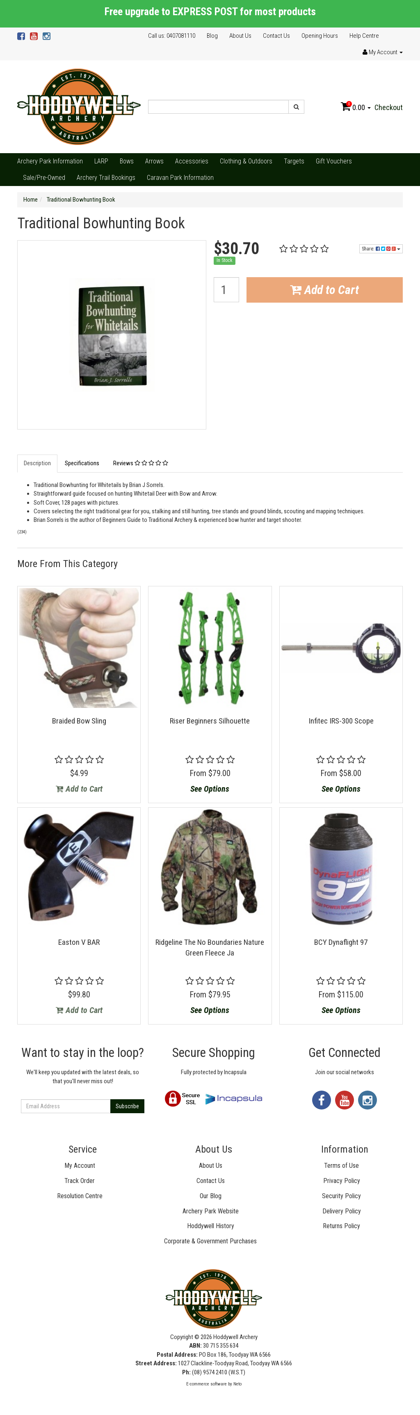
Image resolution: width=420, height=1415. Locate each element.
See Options (209, 789)
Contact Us (276, 35)
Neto (237, 1384)
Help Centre (364, 35)
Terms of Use (341, 1165)
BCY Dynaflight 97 (341, 942)
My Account (79, 1165)
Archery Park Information (50, 161)
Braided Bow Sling (79, 721)
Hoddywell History (210, 1226)
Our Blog (210, 1196)
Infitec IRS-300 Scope (341, 721)
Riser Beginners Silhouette (210, 721)
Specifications (82, 463)
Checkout (388, 107)
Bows (127, 161)
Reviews (140, 463)
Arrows (154, 161)
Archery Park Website (211, 1211)
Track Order (79, 1181)
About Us (240, 35)
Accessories (191, 161)
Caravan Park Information (180, 177)
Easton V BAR (79, 942)
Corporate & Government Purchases (210, 1241)
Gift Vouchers (334, 161)
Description (37, 463)
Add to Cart (324, 290)
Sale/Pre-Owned (44, 177)
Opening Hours (319, 35)
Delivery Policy (341, 1211)
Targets (294, 161)
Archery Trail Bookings (106, 177)
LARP (101, 161)
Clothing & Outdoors (246, 161)
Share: (381, 249)
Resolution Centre (80, 1196)
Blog (212, 35)
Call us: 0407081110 (171, 35)
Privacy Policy (341, 1181)
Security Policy (341, 1196)
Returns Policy (341, 1226)
